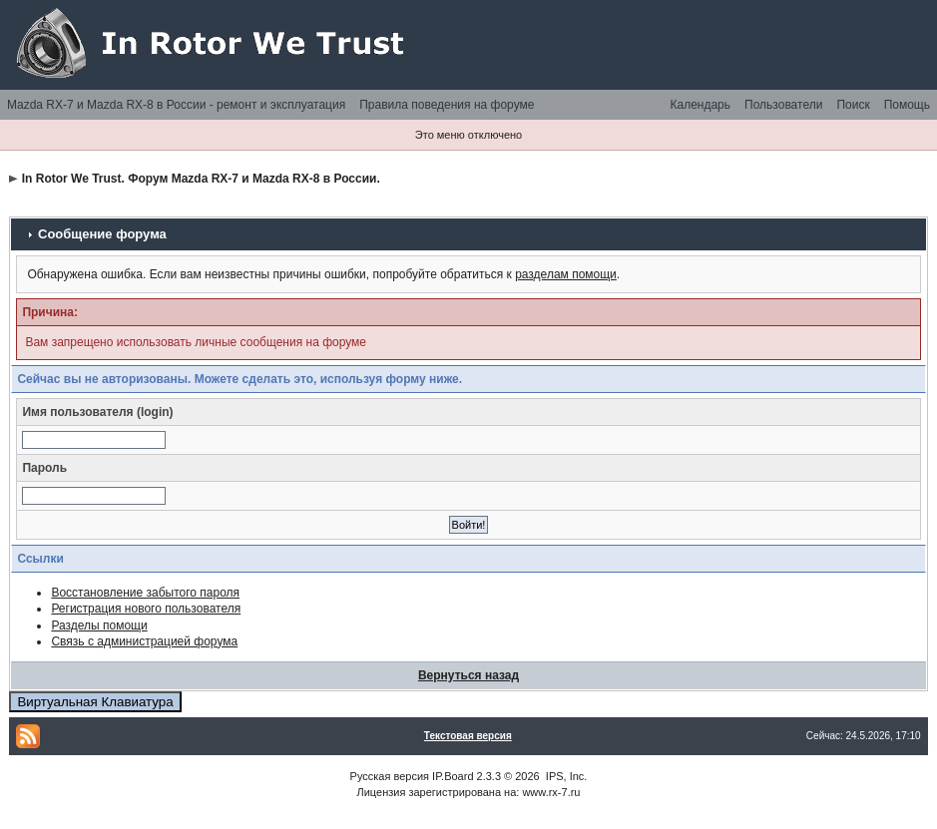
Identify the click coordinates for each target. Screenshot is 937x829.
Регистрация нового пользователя (145, 609)
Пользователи (783, 105)
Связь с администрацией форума (144, 641)
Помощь (907, 105)
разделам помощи (566, 274)
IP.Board (452, 776)
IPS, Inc (565, 776)
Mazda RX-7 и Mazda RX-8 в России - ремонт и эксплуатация (176, 105)
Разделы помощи (99, 625)
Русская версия (389, 776)
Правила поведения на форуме (446, 105)
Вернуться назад (468, 675)
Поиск (852, 105)
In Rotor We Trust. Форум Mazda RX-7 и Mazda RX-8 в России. (201, 179)
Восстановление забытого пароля (145, 593)
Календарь (700, 105)
